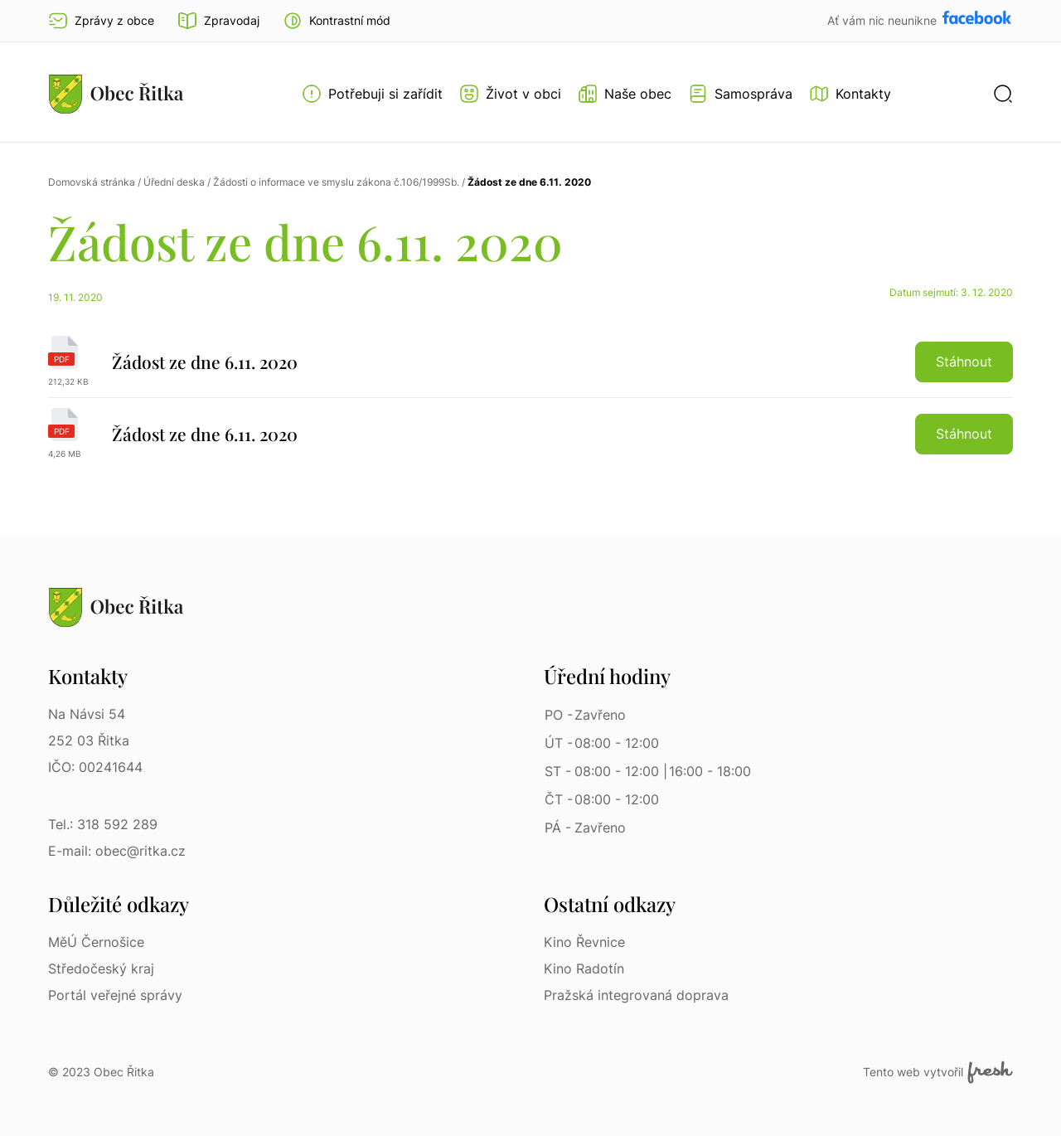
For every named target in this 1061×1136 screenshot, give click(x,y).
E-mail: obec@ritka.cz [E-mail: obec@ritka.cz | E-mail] (117, 850)
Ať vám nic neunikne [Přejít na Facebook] (883, 20)
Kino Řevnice (584, 942)
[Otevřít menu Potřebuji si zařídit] (372, 93)
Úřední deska (174, 182)
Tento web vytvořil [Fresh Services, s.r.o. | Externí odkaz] (938, 1072)
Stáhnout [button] (964, 361)
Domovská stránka (91, 182)
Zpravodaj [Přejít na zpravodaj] (218, 21)
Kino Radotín (584, 968)
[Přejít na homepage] (116, 93)
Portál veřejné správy (115, 995)
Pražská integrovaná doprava (636, 995)
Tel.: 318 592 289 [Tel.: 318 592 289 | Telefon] (102, 824)
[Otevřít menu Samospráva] (740, 93)
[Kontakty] (850, 93)
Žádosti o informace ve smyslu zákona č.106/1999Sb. (336, 182)
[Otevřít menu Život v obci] (510, 93)
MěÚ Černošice (96, 942)
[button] (336, 21)
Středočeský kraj (101, 968)
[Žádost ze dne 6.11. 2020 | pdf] (530, 367)
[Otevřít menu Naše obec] (624, 93)
